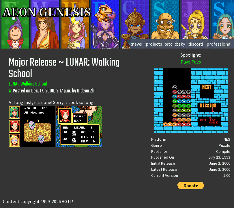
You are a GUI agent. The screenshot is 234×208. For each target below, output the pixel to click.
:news (136, 44)
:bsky (180, 44)
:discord (195, 44)
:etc (168, 44)
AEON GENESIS (58, 12)
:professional (219, 44)
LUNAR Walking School (28, 84)
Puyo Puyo (191, 62)
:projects (153, 44)
